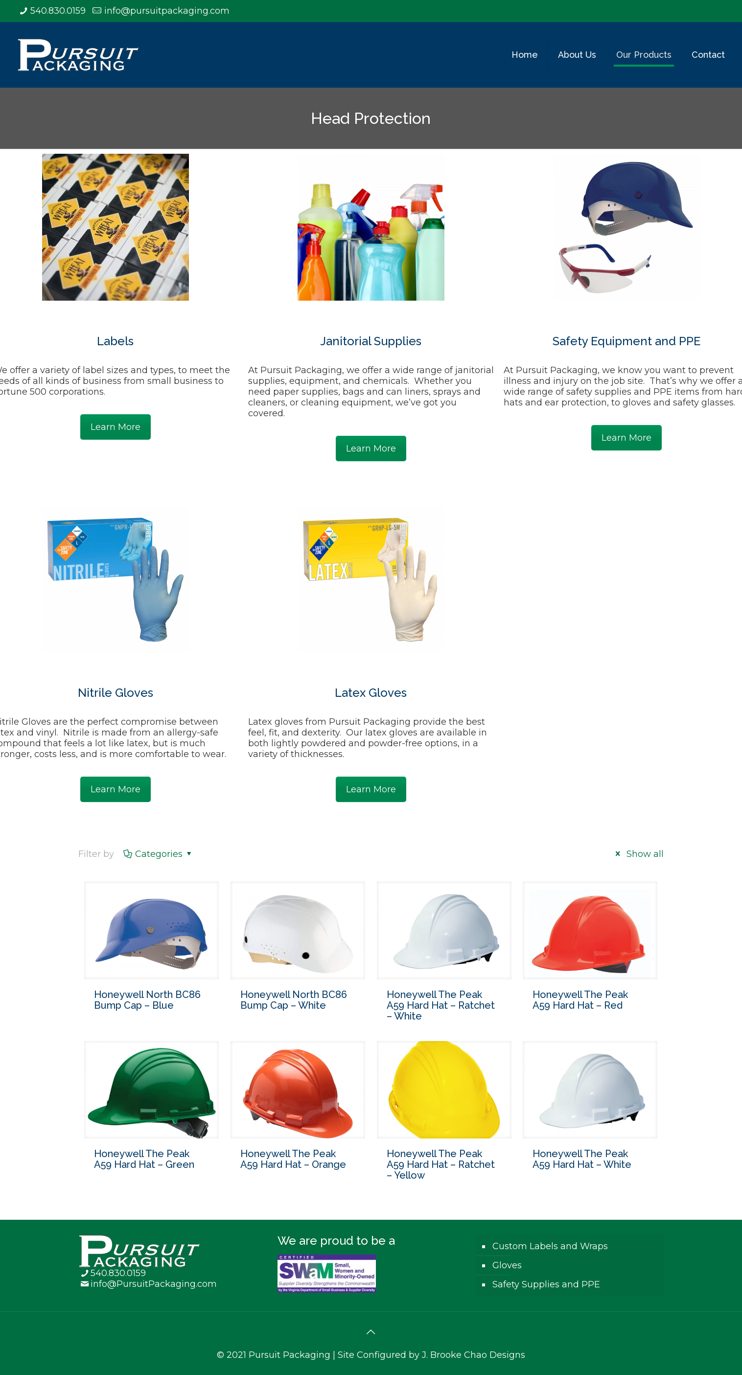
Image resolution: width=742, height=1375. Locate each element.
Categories (158, 854)
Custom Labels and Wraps (550, 1246)
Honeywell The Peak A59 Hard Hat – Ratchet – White (441, 1005)
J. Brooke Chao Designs (473, 1355)
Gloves (507, 1265)
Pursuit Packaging (289, 1355)
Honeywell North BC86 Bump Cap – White (293, 1000)
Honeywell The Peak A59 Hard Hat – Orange (293, 1159)
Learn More (115, 427)
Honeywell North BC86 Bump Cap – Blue (147, 1000)
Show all (638, 854)
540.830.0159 (58, 10)
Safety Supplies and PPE (546, 1284)
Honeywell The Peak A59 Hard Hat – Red (580, 1000)
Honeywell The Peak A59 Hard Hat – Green (144, 1159)
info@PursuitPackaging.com (154, 1284)
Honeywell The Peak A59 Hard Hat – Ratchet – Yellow (441, 1164)
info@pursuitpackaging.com (167, 10)
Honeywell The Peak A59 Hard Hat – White (582, 1159)
